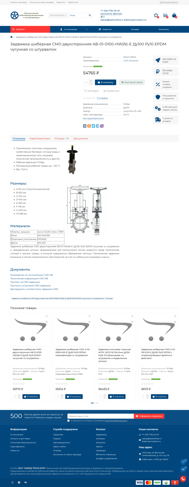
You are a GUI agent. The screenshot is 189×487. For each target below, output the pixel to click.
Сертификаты (17, 446)
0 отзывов (102, 98)
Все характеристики (93, 118)
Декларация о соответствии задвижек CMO (34, 289)
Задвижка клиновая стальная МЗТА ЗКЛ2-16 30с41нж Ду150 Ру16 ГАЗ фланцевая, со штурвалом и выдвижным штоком (114, 355)
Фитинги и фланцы (106, 454)
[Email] (100, 416)
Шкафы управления (106, 458)
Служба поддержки (65, 429)
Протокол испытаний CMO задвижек (30, 285)
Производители (61, 442)
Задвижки (101, 434)
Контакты (164, 29)
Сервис (57, 438)
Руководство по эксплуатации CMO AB (31, 275)
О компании (68, 29)
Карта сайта (59, 446)
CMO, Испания (130, 60)
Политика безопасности (23, 442)
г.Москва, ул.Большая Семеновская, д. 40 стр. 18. (156, 454)
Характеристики (40, 138)
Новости (104, 29)
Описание (19, 138)
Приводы (101, 450)
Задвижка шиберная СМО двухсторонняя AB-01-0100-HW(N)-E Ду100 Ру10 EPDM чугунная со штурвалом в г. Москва (62, 298)
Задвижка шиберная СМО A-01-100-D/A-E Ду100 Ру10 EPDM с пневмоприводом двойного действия (158, 354)
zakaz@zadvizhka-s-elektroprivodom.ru (152, 440)
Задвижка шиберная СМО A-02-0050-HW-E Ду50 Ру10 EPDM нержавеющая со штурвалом (73, 352)
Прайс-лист (73, 2)
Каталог (101, 429)
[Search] (80, 15)
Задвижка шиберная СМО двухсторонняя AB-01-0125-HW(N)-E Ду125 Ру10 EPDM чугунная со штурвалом (27, 354)
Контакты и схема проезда (41, 2)
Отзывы (135, 29)
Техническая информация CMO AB (29, 278)
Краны (99, 446)
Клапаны (100, 442)
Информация (18, 429)
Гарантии (60, 2)
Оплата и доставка (18, 2)
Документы (81, 138)
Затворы (100, 438)
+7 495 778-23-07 (150, 434)
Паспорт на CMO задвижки (25, 282)
